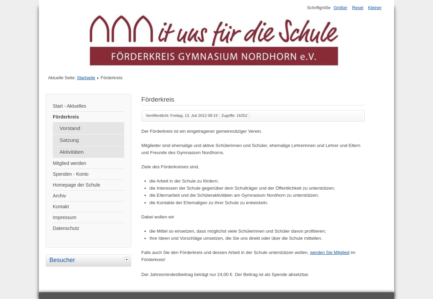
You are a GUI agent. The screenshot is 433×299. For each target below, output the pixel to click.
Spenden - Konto (71, 174)
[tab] (127, 259)
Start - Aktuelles (69, 106)
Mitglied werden (69, 163)
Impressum (64, 217)
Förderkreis (66, 117)
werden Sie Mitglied (329, 252)
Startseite (86, 77)
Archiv (59, 195)
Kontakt (61, 206)
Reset (357, 7)
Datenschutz (66, 228)
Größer (340, 7)
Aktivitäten (72, 152)
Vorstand (70, 128)
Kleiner (375, 7)
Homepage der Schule (76, 185)
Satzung (69, 140)
